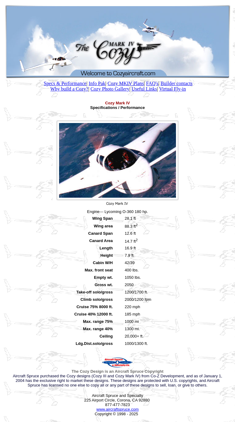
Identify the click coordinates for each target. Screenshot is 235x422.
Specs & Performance (65, 83)
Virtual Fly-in (172, 88)
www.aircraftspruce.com (117, 409)
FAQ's (152, 83)
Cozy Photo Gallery (110, 88)
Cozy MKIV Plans (125, 83)
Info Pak (97, 83)
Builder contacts (176, 83)
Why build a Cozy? (69, 88)
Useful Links (144, 88)
